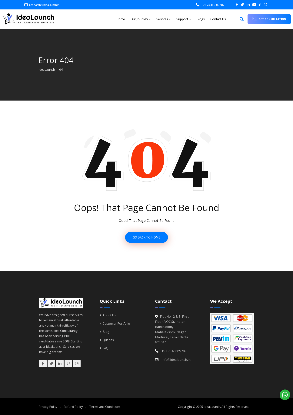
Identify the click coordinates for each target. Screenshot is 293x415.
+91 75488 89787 (213, 5)
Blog (106, 332)
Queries (108, 340)
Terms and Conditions (105, 407)
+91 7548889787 (174, 351)
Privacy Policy (47, 407)
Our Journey (139, 19)
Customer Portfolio (116, 323)
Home (120, 19)
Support (182, 19)
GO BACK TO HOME (146, 237)
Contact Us (218, 19)
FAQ (105, 348)
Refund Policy (73, 407)
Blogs (201, 19)
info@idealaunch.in (176, 359)
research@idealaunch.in (44, 5)
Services (162, 19)
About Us (109, 315)
